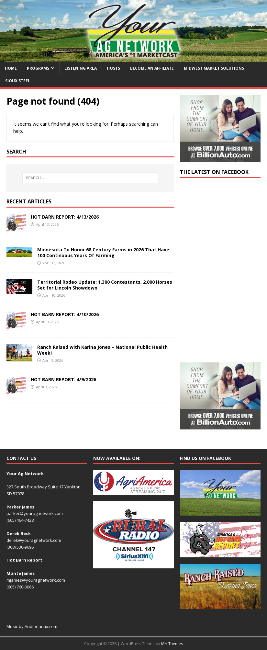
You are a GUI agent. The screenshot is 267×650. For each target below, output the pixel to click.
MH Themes (172, 643)
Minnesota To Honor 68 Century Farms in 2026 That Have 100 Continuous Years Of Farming (103, 252)
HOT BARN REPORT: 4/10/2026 (65, 314)
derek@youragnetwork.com (33, 540)
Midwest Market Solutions (214, 68)
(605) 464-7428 (20, 520)
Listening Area (80, 68)
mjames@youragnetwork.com (35, 580)
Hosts (113, 68)
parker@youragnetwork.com (34, 513)
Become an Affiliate (152, 68)
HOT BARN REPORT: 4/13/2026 (65, 217)
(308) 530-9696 (20, 547)
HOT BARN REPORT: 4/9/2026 (63, 379)
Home (11, 68)
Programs (38, 68)
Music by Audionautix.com (31, 626)
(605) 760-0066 (20, 587)
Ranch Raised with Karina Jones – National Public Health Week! (102, 350)
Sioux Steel (17, 81)
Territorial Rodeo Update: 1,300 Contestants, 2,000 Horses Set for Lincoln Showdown (104, 285)
